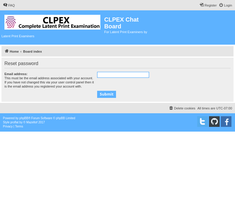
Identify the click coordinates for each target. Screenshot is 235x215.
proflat (14, 122)
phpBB (23, 118)
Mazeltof (31, 122)
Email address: (15, 74)
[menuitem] (9, 5)
